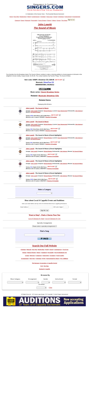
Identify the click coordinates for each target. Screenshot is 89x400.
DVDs (43, 258)
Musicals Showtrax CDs (48, 96)
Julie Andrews (78, 110)
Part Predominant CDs (61, 252)
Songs (58, 20)
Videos (54, 20)
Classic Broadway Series (50, 92)
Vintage (24, 252)
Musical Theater (31, 252)
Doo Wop (16, 16)
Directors (32, 255)
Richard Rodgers (48, 110)
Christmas (61, 16)
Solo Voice (32, 258)
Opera (22, 20)
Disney (49, 20)
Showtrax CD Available (51, 117)
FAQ (41, 266)
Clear (50, 287)
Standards (44, 252)
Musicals (27, 20)
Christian (43, 16)
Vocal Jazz (49, 16)
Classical (17, 20)
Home (11, 16)
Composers (39, 255)
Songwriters (46, 255)
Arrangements (76, 16)
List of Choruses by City (53, 218)
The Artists (64, 20)
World (29, 16)
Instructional (68, 16)
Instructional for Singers (52, 258)
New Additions (64, 258)
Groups (27, 255)
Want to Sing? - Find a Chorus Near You (44, 215)
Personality (34, 20)
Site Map (46, 266)
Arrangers (52, 255)
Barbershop (23, 16)
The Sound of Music (45, 28)
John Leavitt (45, 24)
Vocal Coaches (60, 255)
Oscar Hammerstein (62, 110)
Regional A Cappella (44, 269)
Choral (55, 16)
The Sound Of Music (35, 112)
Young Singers (42, 20)
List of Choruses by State (36, 218)
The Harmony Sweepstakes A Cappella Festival (44, 263)
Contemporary (36, 16)
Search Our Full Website (44, 245)
